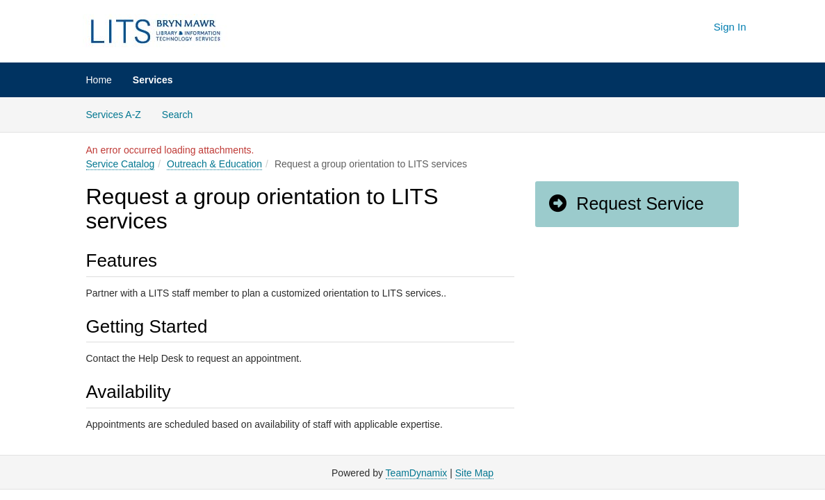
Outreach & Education (214, 163)
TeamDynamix (417, 472)
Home (99, 79)
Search (182, 113)
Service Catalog (120, 163)
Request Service (625, 203)
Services (153, 79)
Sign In (730, 27)
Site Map (474, 472)
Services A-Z (113, 114)
